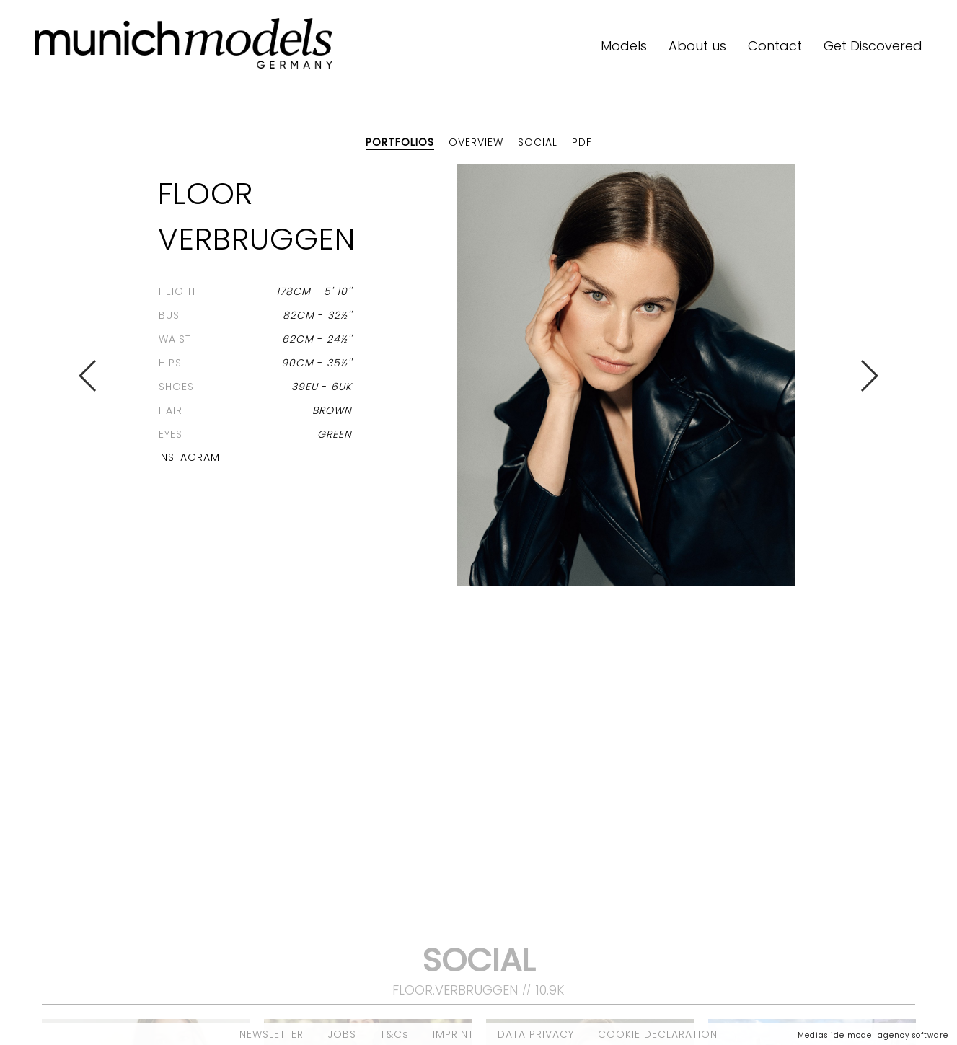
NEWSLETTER (271, 1034)
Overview (476, 142)
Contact (775, 46)
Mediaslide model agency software (873, 1035)
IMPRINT (453, 1034)
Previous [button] (88, 376)
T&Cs (394, 1034)
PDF (582, 142)
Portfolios (400, 142)
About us (697, 46)
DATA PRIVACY (536, 1034)
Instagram (189, 457)
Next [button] (868, 376)
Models (624, 46)
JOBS (341, 1034)
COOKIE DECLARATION (658, 1034)
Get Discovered (873, 46)
